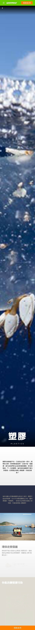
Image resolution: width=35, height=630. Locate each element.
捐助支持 (27, 2)
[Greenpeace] (11, 5)
